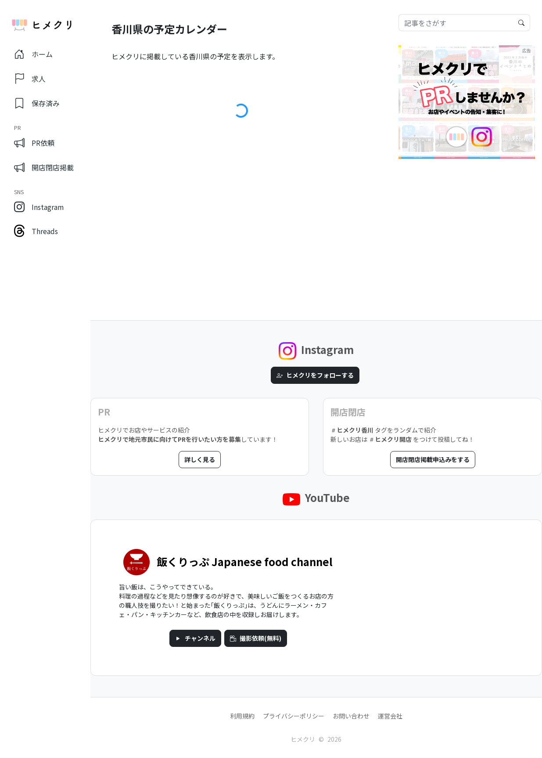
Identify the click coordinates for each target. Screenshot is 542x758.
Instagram (39, 207)
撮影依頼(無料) (255, 638)
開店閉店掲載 (44, 166)
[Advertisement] (466, 223)
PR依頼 (34, 142)
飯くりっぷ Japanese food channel (245, 561)
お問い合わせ (351, 715)
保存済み (37, 103)
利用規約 (242, 715)
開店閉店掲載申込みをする (433, 459)
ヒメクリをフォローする (315, 375)
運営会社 (390, 715)
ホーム (33, 54)
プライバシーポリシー (293, 715)
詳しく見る (199, 459)
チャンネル (195, 638)
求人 (30, 78)
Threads (36, 231)
